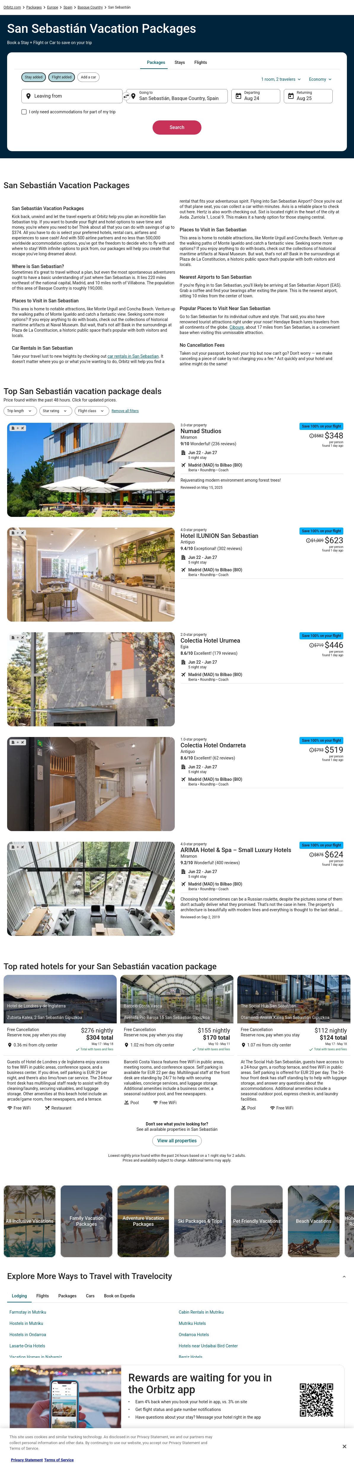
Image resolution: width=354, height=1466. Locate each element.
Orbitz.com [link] (12, 7)
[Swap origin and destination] (126, 96)
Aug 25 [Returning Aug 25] (304, 98)
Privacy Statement (27, 1460)
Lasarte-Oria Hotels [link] (27, 1346)
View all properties (177, 1141)
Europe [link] (52, 7)
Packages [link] (34, 7)
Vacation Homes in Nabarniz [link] (35, 1357)
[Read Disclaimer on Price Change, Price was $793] (316, 750)
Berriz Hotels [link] (191, 1357)
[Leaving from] (72, 96)
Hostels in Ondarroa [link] (27, 1334)
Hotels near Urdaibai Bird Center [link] (208, 1346)
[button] (177, 1276)
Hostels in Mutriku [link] (26, 1323)
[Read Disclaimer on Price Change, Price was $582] (316, 435)
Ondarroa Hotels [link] (194, 1334)
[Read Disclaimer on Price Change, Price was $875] (316, 854)
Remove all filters (125, 411)
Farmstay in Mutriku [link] (27, 1312)
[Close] (344, 1446)
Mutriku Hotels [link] (192, 1323)
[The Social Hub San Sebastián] (293, 1044)
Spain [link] (67, 7)
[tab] (156, 62)
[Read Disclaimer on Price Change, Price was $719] (316, 645)
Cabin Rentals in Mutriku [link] (201, 1312)
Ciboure (237, 327)
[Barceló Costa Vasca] (176, 1044)
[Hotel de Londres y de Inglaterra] (60, 1044)
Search (177, 127)
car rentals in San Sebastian (133, 356)
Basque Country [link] (90, 7)
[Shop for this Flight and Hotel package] (262, 470)
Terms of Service (58, 1460)
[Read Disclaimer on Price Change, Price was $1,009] (314, 540)
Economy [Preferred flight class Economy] (321, 79)
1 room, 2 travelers (281, 79)
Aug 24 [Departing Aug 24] (251, 98)
